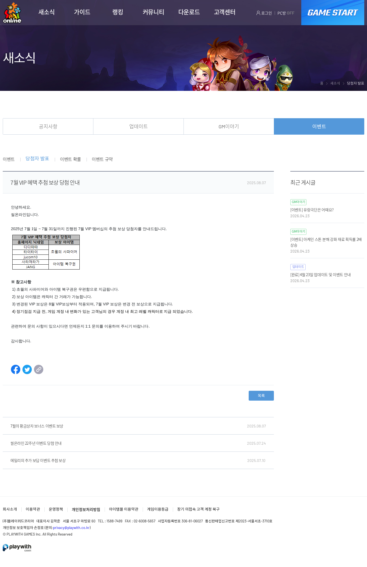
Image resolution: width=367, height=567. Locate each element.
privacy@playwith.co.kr (71, 527)
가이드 (82, 11)
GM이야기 (229, 126)
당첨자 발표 (37, 159)
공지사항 (48, 126)
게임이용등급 (157, 509)
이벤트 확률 (70, 159)
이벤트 (319, 126)
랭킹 (117, 11)
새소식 (46, 11)
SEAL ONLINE (12, 12)
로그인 (264, 12)
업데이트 (138, 126)
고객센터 (225, 11)
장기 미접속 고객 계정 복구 (198, 509)
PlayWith (17, 547)
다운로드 (189, 11)
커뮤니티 (153, 11)
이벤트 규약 (102, 159)
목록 (261, 395)
